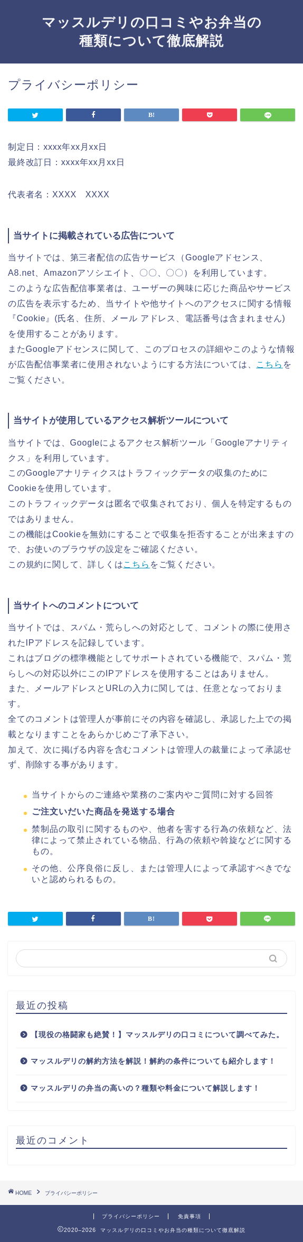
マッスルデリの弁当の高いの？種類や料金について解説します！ (145, 1088)
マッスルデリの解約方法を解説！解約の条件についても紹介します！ (153, 1061)
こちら (269, 364)
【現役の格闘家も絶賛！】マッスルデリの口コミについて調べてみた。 (157, 1035)
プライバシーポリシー (131, 1216)
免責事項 (189, 1216)
